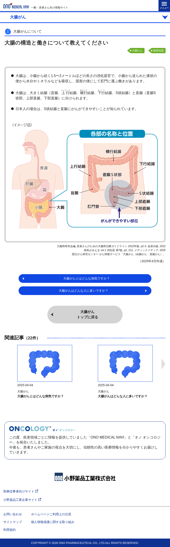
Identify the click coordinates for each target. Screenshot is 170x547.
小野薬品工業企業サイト (22, 500)
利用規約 (9, 529)
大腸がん (137, 50)
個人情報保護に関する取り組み (52, 522)
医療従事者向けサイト (20, 491)
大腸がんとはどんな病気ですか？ (40, 396)
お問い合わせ (12, 514)
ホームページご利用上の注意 (51, 514)
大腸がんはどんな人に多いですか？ (122, 396)
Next (163, 364)
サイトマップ (12, 522)
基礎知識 (158, 50)
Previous (6, 364)
